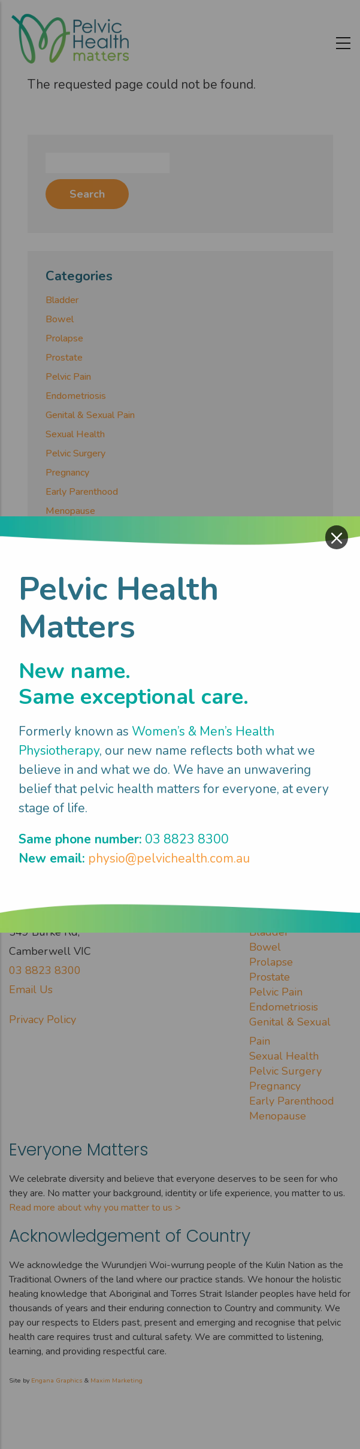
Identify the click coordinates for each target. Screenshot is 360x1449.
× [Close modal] (336, 537)
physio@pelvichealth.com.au (169, 858)
